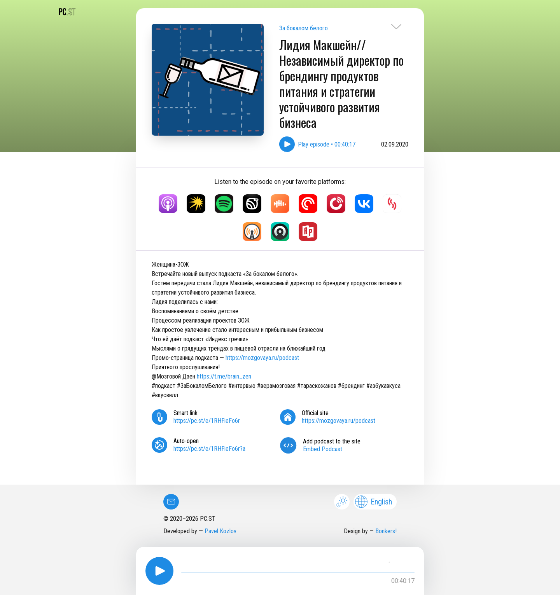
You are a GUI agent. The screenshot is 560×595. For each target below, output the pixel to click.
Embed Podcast (322, 449)
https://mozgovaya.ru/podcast (262, 357)
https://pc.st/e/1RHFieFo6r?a (209, 448)
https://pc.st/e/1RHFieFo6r (206, 420)
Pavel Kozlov (220, 531)
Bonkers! (386, 531)
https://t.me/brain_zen (224, 376)
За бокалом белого (303, 28)
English (373, 502)
